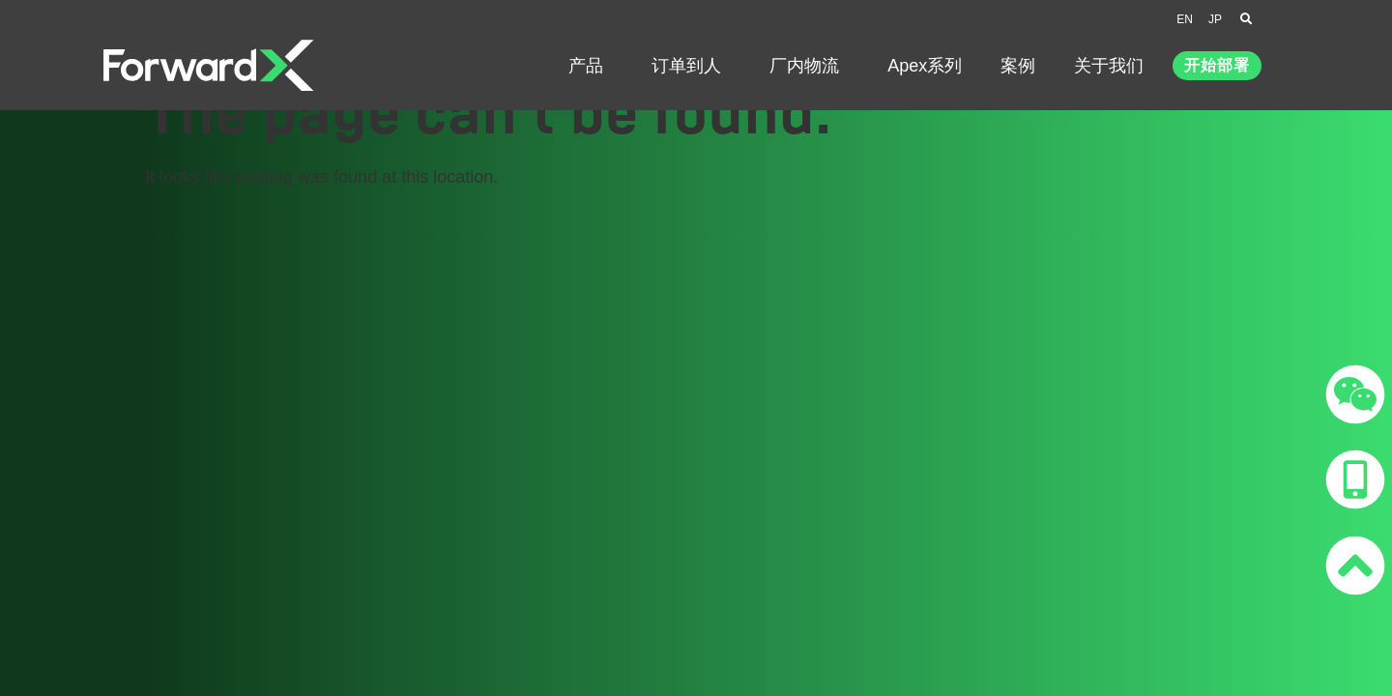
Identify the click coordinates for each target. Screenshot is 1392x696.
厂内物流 (809, 65)
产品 (590, 65)
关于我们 (1113, 65)
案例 (1017, 65)
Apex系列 (924, 65)
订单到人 (691, 65)
